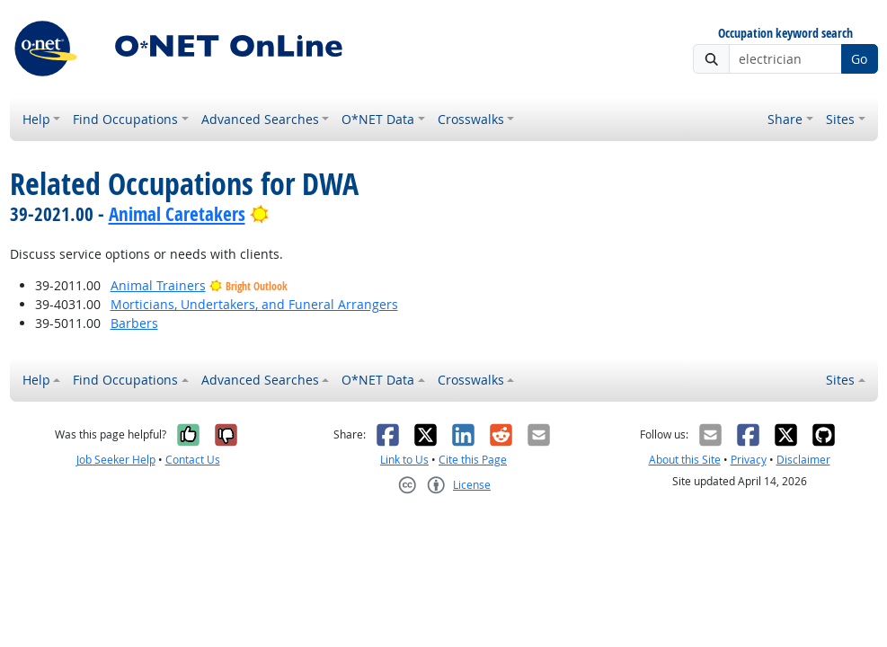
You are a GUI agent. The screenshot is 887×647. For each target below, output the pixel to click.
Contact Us (192, 459)
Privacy (749, 459)
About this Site (685, 459)
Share (785, 119)
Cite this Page (473, 459)
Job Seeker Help (115, 459)
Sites (840, 119)
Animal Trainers (158, 285)
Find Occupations (125, 119)
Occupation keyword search (785, 33)
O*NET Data (377, 119)
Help (36, 119)
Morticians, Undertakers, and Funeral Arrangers (254, 304)
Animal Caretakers (177, 213)
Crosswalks (471, 119)
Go (859, 58)
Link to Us (404, 459)
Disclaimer (803, 459)
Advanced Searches (260, 119)
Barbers (134, 323)
